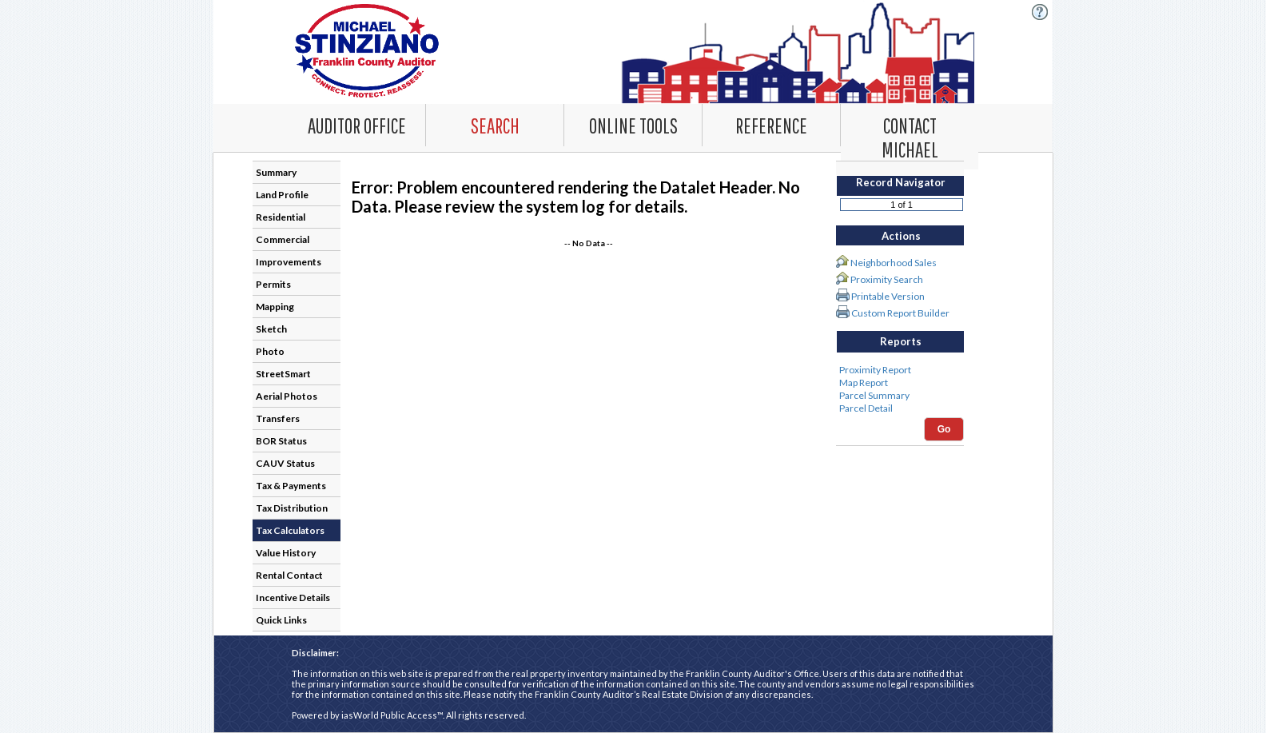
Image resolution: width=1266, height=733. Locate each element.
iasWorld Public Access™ (392, 715)
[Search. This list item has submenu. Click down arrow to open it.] (494, 124)
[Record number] (901, 204)
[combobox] (495, 125)
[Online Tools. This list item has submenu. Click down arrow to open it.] (633, 124)
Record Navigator (901, 182)
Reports (901, 341)
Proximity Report (900, 370)
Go (944, 429)
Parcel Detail (900, 408)
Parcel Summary (900, 395)
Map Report (900, 382)
